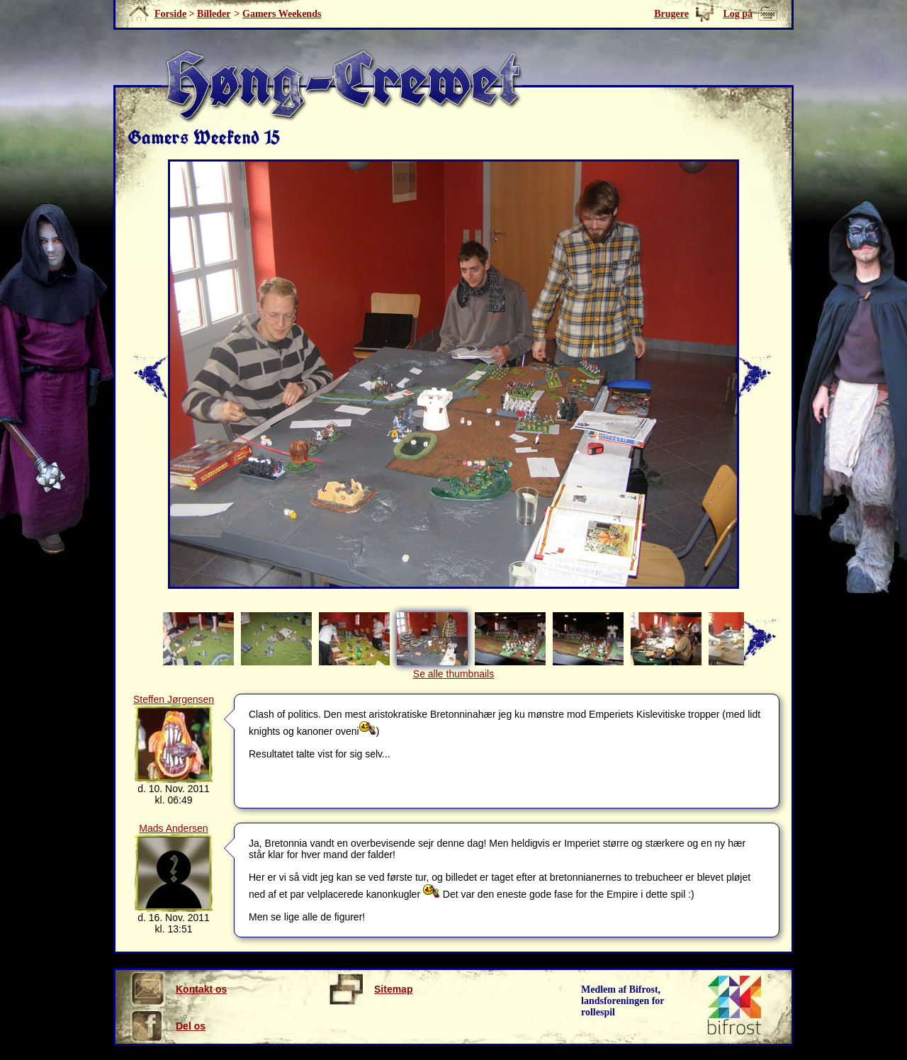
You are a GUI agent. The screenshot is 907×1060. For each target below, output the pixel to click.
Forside (170, 14)
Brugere (671, 14)
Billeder (213, 14)
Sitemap (370, 989)
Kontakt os (178, 989)
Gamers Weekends (281, 14)
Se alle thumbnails (453, 674)
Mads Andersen (173, 828)
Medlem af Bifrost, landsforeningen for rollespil (623, 1000)
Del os (167, 1026)
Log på (738, 14)
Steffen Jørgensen (173, 699)
